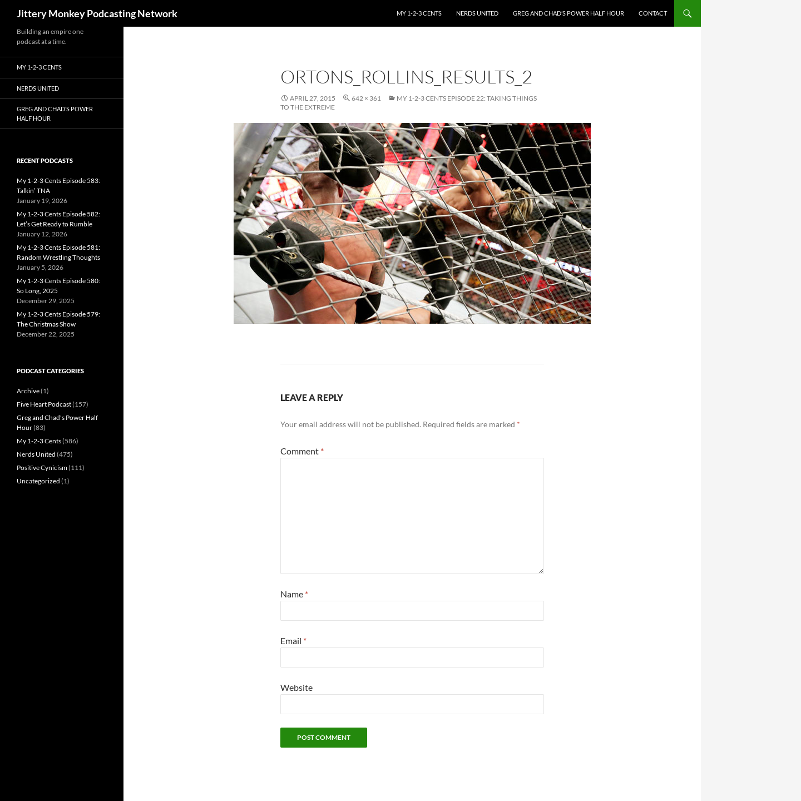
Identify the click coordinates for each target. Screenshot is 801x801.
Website (296, 687)
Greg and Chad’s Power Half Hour (568, 13)
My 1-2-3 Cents (419, 13)
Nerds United (477, 13)
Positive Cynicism (42, 467)
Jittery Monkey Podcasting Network (97, 13)
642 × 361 (366, 98)
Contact (653, 13)
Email (293, 640)
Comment (302, 451)
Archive (28, 391)
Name (294, 594)
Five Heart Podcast (44, 404)
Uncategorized (38, 481)
